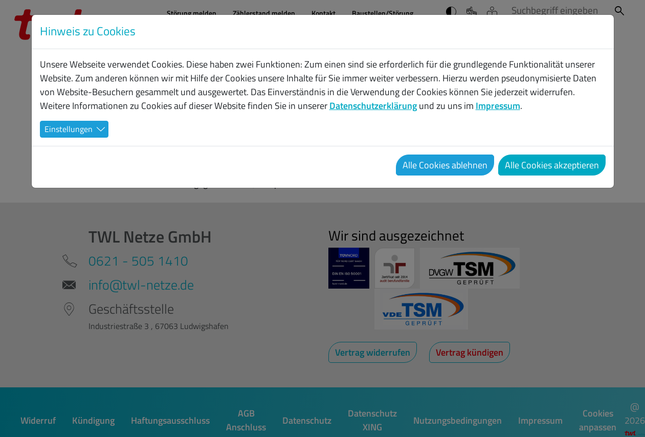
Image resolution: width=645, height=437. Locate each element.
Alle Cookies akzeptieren (552, 165)
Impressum (498, 106)
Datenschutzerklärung (373, 106)
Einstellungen (69, 129)
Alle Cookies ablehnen (445, 165)
